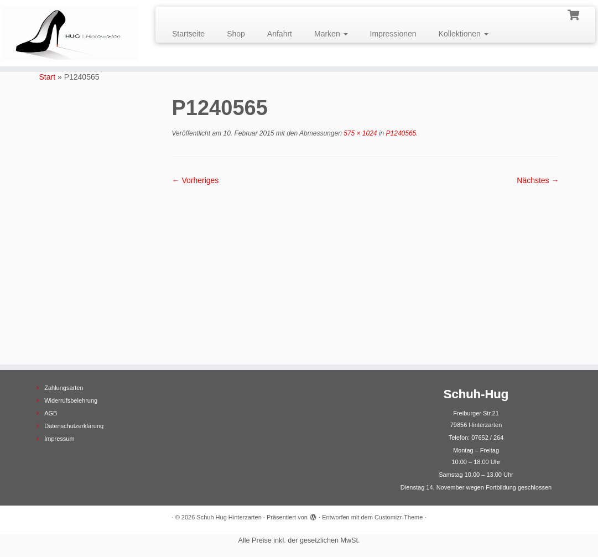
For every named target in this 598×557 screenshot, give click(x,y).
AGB (50, 413)
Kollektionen (463, 33)
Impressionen (393, 33)
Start (47, 76)
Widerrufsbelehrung (70, 400)
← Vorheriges (195, 180)
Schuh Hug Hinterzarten (228, 517)
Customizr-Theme (399, 517)
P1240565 (400, 133)
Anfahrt (279, 33)
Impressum (59, 438)
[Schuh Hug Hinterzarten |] (70, 33)
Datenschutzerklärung (73, 426)
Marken (331, 33)
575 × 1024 (359, 133)
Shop (236, 33)
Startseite (188, 33)
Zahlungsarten (63, 387)
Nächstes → (538, 180)
